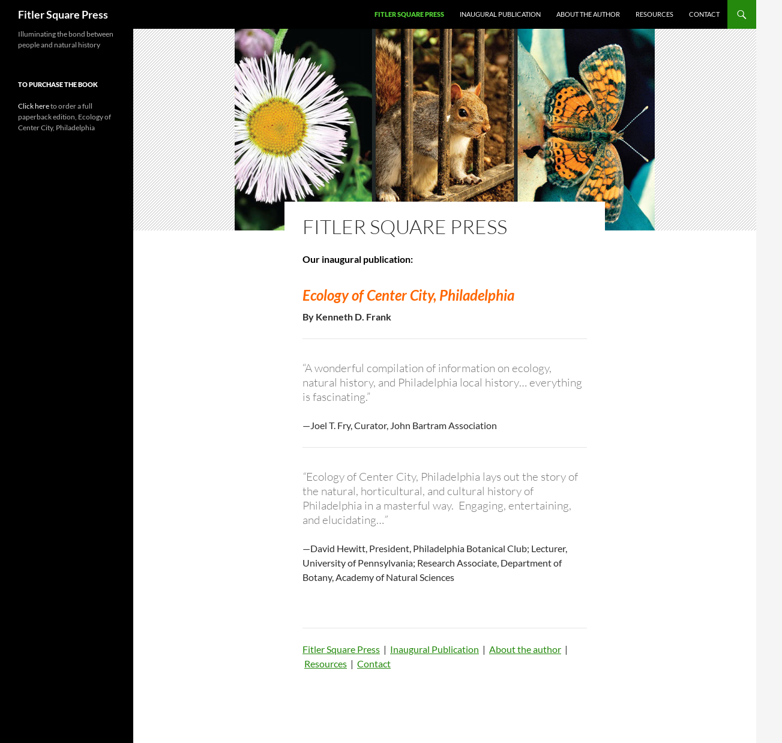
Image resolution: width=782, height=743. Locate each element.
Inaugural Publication (500, 14)
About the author (588, 14)
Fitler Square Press (63, 14)
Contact (704, 14)
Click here (33, 105)
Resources (654, 14)
